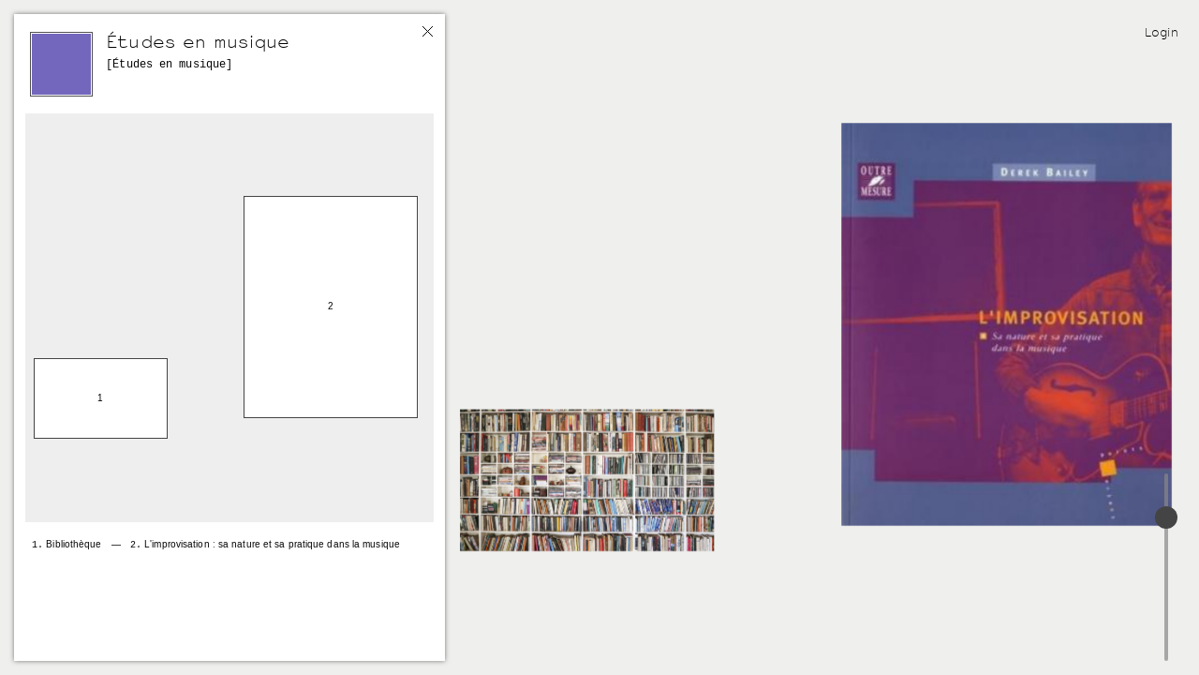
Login (1161, 31)
